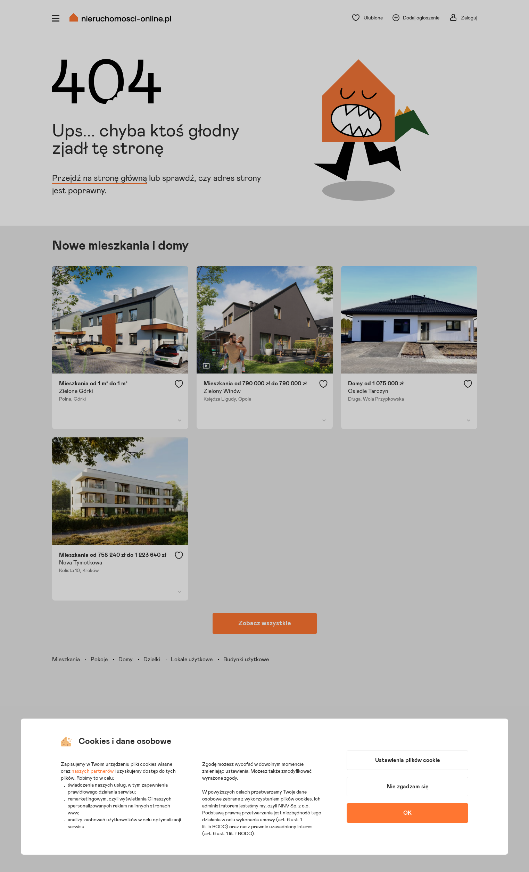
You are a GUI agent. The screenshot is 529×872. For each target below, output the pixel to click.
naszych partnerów (93, 771)
